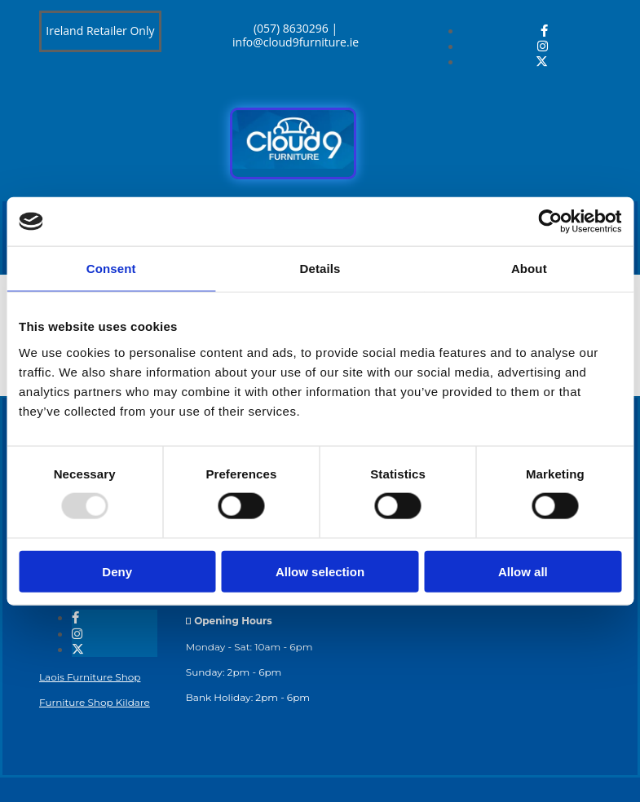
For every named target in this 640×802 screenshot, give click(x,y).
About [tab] (529, 268)
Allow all (523, 571)
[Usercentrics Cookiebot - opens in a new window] (550, 221)
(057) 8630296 (291, 28)
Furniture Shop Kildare (94, 702)
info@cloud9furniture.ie (295, 42)
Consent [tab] (111, 268)
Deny (117, 571)
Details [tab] (320, 268)
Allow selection (320, 571)
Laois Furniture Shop (89, 677)
